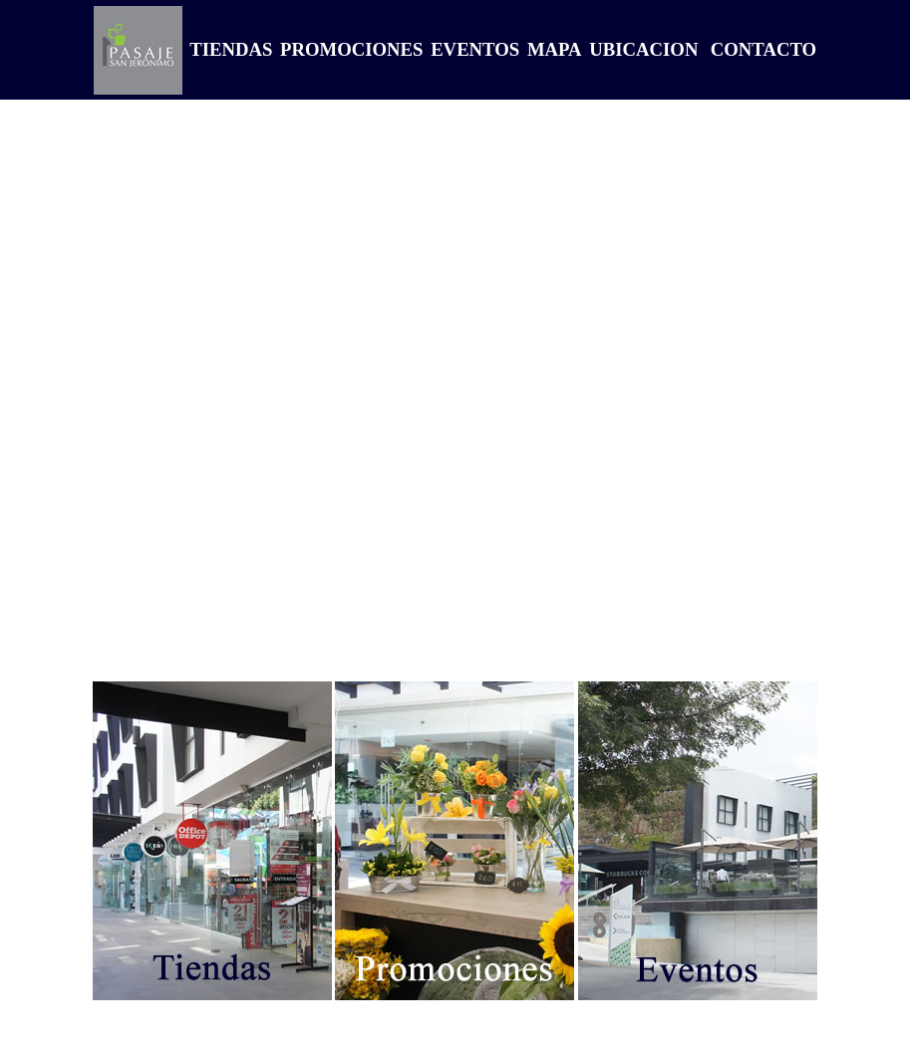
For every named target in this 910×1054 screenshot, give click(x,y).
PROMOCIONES (349, 49)
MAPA (551, 49)
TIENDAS (229, 49)
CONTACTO (763, 49)
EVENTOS (472, 49)
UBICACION (642, 49)
